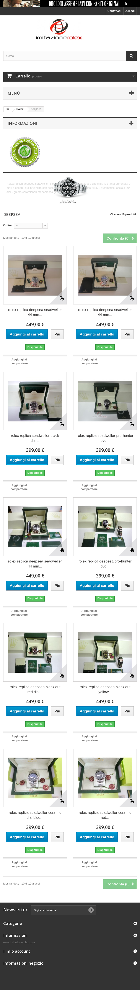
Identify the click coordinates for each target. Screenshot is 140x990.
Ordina (7, 225)
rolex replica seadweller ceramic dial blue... (35, 815)
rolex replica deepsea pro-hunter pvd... (105, 563)
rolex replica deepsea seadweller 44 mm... (35, 312)
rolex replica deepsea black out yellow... (105, 689)
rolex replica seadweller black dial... (35, 438)
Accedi (130, 11)
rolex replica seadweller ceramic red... (105, 815)
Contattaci (114, 11)
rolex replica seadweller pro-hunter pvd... (105, 438)
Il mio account (16, 951)
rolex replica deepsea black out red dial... (35, 689)
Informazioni (22, 123)
